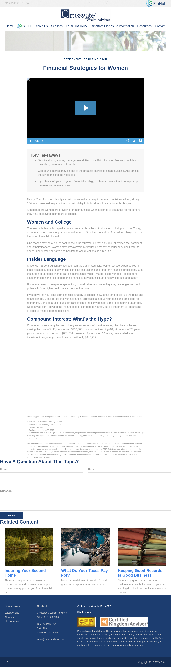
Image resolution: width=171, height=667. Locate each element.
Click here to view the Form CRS (94, 606)
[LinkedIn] (28, 3)
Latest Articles (12, 612)
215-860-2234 (12, 3)
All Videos (10, 617)
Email (91, 469)
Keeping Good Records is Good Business (140, 573)
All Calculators (12, 621)
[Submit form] (11, 515)
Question (6, 491)
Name (3, 469)
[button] (24, 26)
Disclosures (84, 612)
